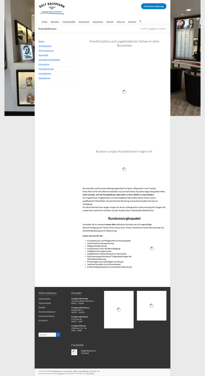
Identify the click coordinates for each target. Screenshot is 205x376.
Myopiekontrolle (46, 69)
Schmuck (132, 21)
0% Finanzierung (46, 50)
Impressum (43, 320)
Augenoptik (84, 21)
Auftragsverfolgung (46, 316)
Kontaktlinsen (45, 73)
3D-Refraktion (45, 46)
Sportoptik (43, 55)
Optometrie (97, 21)
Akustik (109, 21)
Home (44, 21)
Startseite (152, 29)
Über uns (121, 21)
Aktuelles (55, 21)
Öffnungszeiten (45, 303)
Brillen (41, 41)
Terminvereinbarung (47, 311)
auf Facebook (88, 351)
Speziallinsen (44, 78)
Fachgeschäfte (68, 21)
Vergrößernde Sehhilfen (49, 59)
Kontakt (42, 307)
